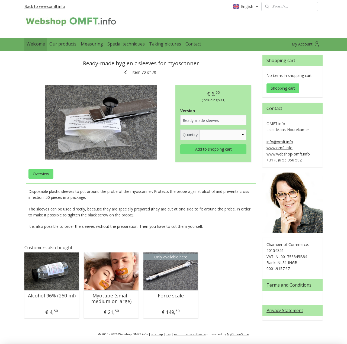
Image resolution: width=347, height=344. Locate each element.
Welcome (36, 44)
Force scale (171, 296)
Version (187, 110)
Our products (62, 44)
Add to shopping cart (213, 149)
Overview (41, 173)
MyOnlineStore (238, 334)
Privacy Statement (284, 310)
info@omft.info (279, 141)
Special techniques (126, 44)
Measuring (92, 44)
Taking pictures (165, 44)
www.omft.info (279, 147)
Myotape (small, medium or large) (111, 298)
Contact (193, 44)
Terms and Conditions (288, 285)
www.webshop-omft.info (288, 154)
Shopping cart (283, 88)
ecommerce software (190, 334)
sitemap (157, 334)
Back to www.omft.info (44, 6)
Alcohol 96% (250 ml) (52, 296)
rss (168, 334)
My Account (306, 44)
